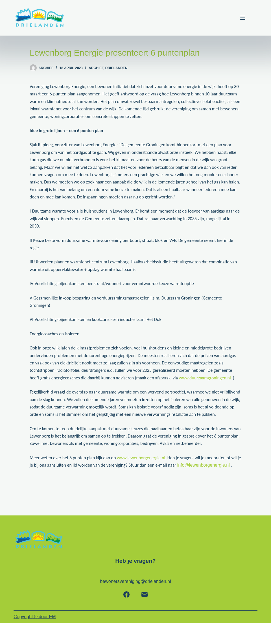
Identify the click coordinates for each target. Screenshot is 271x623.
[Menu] (248, 18)
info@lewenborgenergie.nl (203, 465)
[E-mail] (144, 594)
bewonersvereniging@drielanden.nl (135, 581)
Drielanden (116, 68)
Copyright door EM (35, 616)
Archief (96, 68)
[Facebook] (126, 594)
